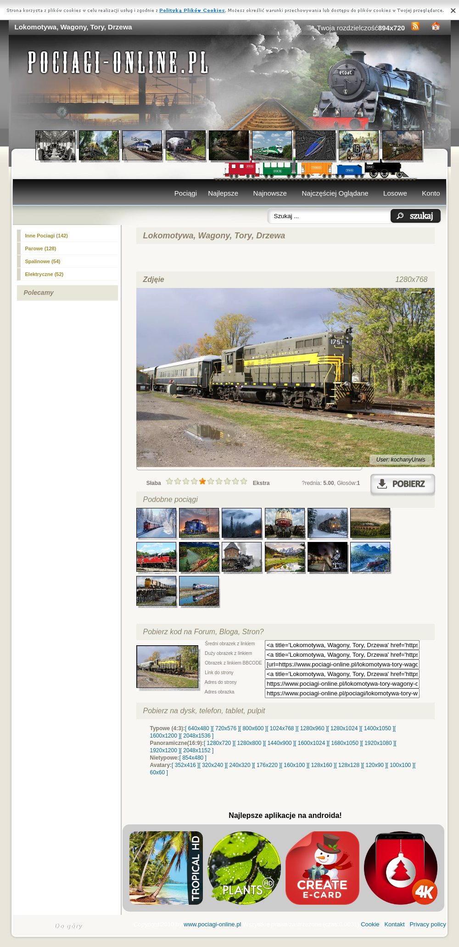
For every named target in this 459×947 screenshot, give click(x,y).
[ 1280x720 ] (219, 743)
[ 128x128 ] (348, 765)
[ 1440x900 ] (279, 743)
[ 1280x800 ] (249, 743)
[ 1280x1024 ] (344, 728)
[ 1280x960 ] (312, 728)
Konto (431, 193)
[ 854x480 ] (193, 758)
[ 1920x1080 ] (378, 743)
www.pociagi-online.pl (212, 924)
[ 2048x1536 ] (197, 736)
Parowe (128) (40, 248)
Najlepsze (223, 193)
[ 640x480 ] (198, 728)
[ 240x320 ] (239, 765)
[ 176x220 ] (266, 765)
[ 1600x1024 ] (311, 743)
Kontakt (394, 924)
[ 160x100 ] (294, 765)
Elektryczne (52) (44, 274)
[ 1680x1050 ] (345, 743)
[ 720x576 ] (225, 728)
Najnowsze (270, 193)
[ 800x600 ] (253, 728)
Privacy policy (427, 924)
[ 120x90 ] (375, 765)
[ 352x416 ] (185, 765)
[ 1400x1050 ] (377, 728)
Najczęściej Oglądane (335, 193)
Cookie (370, 924)
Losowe (395, 193)
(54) (43, 261)
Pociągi (185, 193)
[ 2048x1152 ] (197, 750)
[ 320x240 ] (212, 765)
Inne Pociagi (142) (46, 235)
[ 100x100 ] (400, 765)
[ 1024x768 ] (282, 728)
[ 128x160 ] (321, 765)
